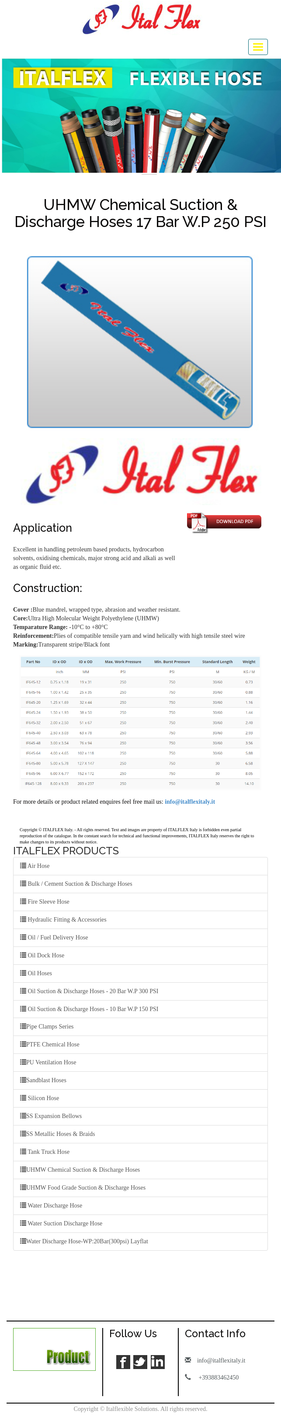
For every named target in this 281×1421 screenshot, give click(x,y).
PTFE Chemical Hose (50, 1044)
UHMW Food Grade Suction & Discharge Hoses (83, 1187)
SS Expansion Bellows (51, 1116)
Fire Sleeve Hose (44, 901)
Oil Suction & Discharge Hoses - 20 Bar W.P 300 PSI (89, 990)
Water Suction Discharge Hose (61, 1223)
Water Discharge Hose (51, 1205)
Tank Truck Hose (45, 1152)
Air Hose (35, 865)
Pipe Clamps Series (47, 1026)
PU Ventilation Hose (48, 1062)
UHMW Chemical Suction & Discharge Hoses (80, 1169)
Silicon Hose (39, 1098)
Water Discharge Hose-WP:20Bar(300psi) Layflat (84, 1241)
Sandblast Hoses (43, 1080)
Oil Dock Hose (42, 955)
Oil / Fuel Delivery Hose (54, 937)
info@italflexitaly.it (190, 801)
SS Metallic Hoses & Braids (57, 1134)
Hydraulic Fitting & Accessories (63, 919)
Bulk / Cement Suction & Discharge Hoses (76, 883)
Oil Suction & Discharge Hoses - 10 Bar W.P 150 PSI (89, 1008)
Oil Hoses (36, 973)
